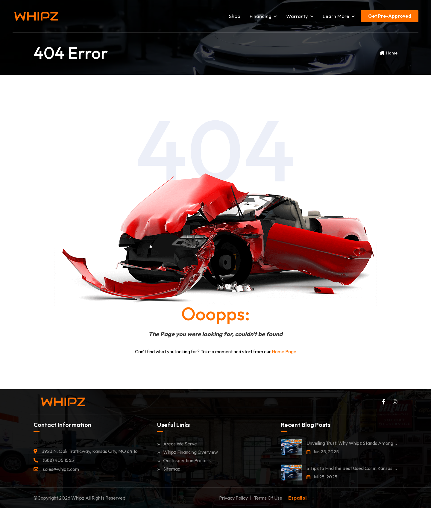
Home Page (284, 351)
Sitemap (168, 469)
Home (391, 53)
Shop (234, 16)
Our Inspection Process (184, 460)
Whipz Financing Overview (187, 452)
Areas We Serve (177, 444)
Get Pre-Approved (389, 16)
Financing (263, 16)
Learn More (339, 16)
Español (297, 498)
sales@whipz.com (61, 469)
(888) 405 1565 (58, 460)
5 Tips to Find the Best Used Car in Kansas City (351, 468)
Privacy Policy (233, 498)
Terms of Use (268, 498)
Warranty (299, 16)
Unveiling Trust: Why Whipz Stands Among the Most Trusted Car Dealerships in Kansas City (351, 443)
